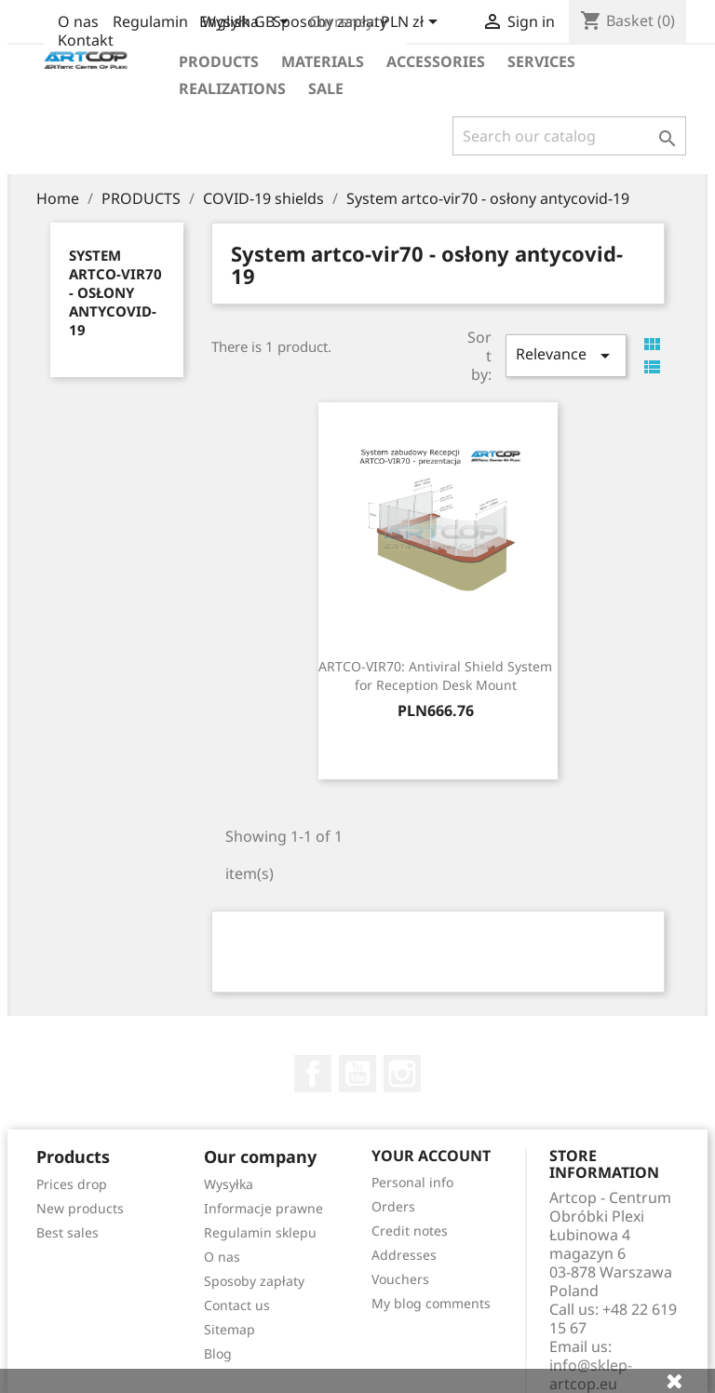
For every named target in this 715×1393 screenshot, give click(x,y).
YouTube (357, 1073)
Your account (431, 1155)
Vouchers (400, 1279)
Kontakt (86, 40)
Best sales (67, 1232)
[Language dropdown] (247, 23)
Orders (393, 1206)
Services (541, 61)
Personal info (412, 1182)
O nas (78, 21)
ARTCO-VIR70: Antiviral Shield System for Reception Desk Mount (435, 675)
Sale (326, 88)
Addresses (404, 1255)
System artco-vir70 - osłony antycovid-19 (115, 292)
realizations (232, 88)
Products (219, 61)
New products (80, 1208)
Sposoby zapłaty (254, 1281)
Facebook (312, 1073)
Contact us (237, 1305)
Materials (322, 61)
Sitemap (229, 1329)
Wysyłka (228, 1184)
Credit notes (409, 1230)
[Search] (569, 136)
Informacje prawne (263, 1208)
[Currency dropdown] (412, 23)
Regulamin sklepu (260, 1232)
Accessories (435, 61)
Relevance (566, 355)
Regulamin (150, 21)
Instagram (402, 1073)
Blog (218, 1353)
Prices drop (71, 1184)
